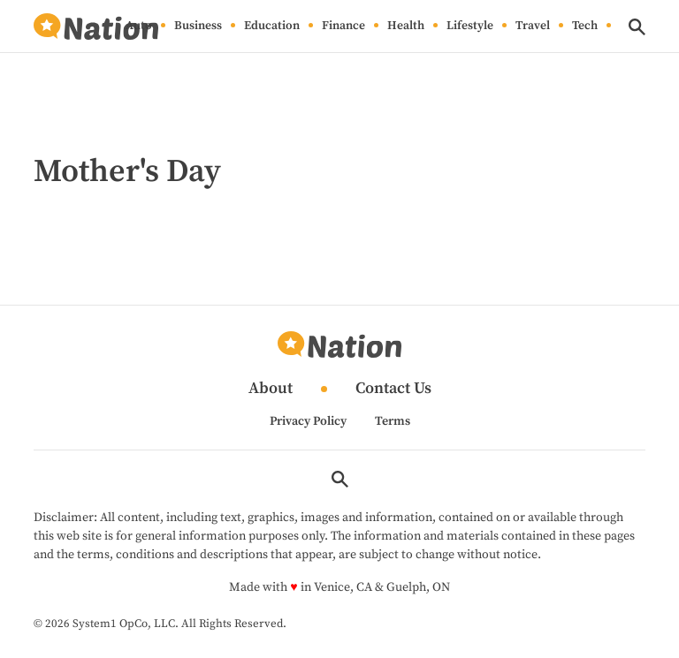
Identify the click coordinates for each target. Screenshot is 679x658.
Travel (532, 26)
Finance (343, 26)
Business (198, 26)
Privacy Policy (308, 421)
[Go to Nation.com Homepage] (95, 27)
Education (272, 26)
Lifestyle (469, 26)
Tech (585, 26)
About (270, 389)
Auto (139, 26)
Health (405, 26)
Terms (392, 421)
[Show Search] (637, 27)
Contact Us (393, 389)
